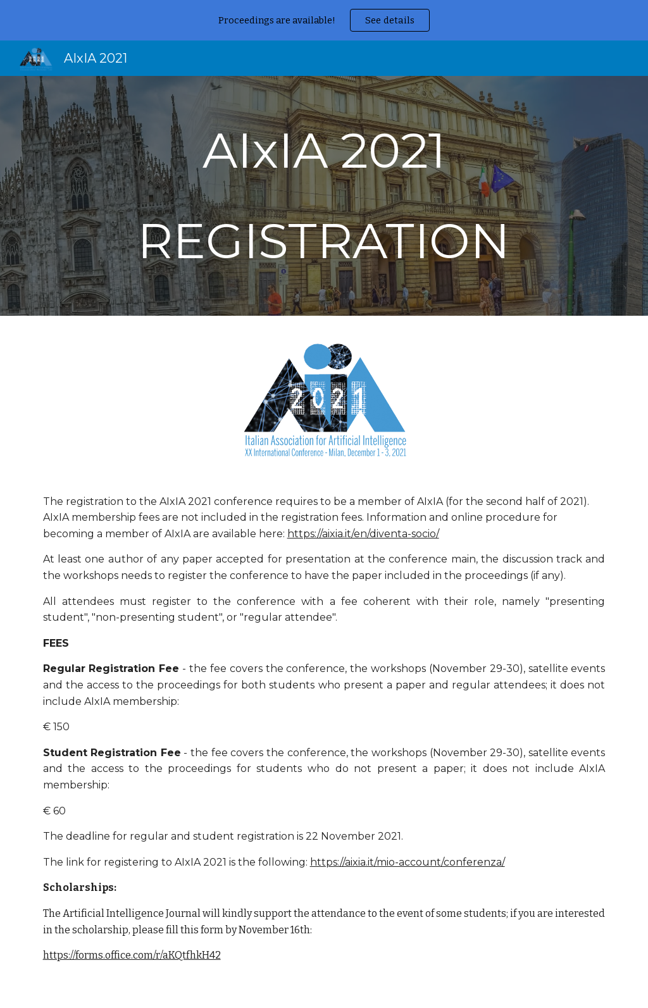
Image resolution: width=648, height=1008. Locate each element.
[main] (324, 195)
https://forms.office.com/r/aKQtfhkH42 (132, 955)
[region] (324, 20)
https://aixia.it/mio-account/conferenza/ (407, 862)
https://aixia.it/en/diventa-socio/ (363, 534)
